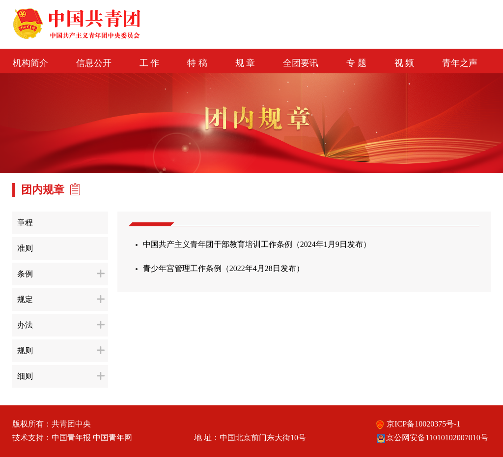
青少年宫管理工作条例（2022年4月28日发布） (223, 268)
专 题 (356, 63)
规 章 (245, 63)
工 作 (150, 63)
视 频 (404, 63)
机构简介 (30, 63)
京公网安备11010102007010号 (432, 437)
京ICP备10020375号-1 (418, 424)
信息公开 (94, 63)
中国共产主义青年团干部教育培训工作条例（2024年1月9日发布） (257, 244)
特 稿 (197, 63)
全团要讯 (300, 63)
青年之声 (459, 63)
